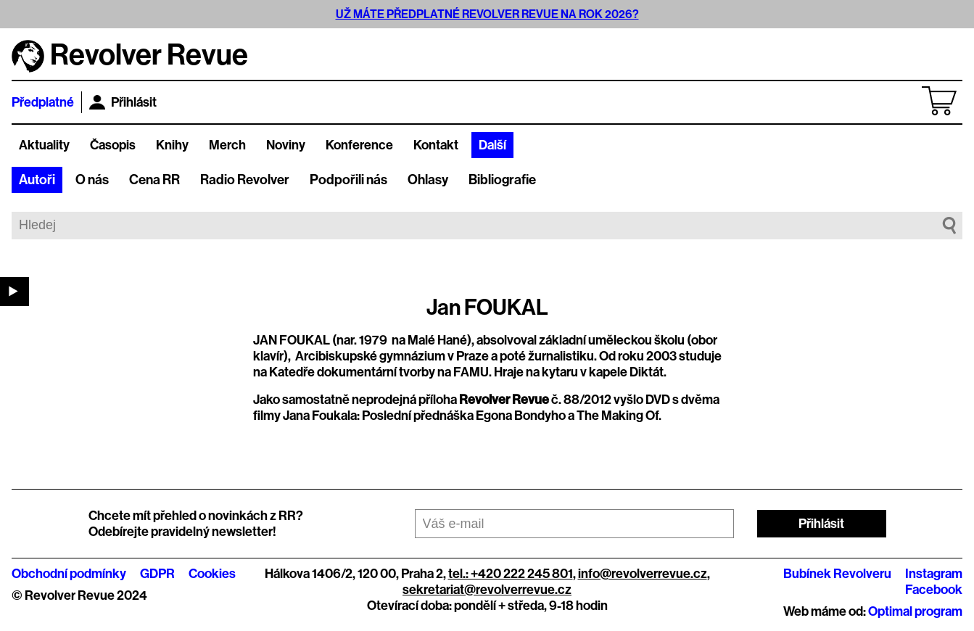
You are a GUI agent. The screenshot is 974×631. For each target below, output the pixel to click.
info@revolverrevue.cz (642, 574)
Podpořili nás (348, 180)
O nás (92, 180)
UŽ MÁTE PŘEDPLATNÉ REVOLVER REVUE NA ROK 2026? (487, 14)
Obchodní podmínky (69, 574)
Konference (359, 145)
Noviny (285, 145)
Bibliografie (502, 180)
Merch (227, 145)
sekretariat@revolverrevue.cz (487, 590)
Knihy (172, 145)
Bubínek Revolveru (837, 574)
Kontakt (435, 145)
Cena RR (154, 180)
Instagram (933, 574)
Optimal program (915, 611)
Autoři (37, 180)
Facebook (933, 590)
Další (492, 145)
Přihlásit (123, 102)
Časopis (113, 145)
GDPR (157, 574)
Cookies (212, 574)
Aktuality (44, 145)
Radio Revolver (244, 180)
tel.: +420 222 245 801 (510, 574)
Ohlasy (428, 180)
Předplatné (43, 102)
